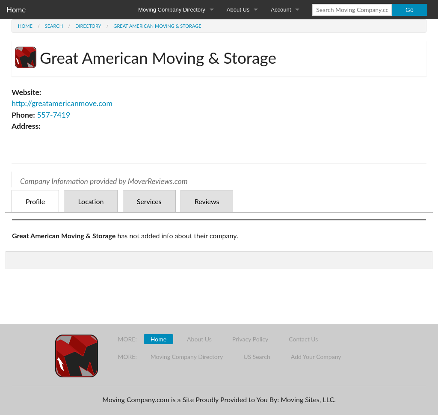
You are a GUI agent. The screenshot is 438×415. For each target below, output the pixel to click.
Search (54, 26)
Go (409, 9)
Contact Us (303, 339)
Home (16, 9)
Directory (88, 26)
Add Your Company (316, 356)
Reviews (207, 201)
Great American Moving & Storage (157, 26)
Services (149, 201)
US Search (256, 356)
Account (281, 9)
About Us (238, 9)
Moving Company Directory (171, 9)
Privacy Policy (250, 339)
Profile (35, 201)
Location (91, 201)
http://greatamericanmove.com (62, 103)
